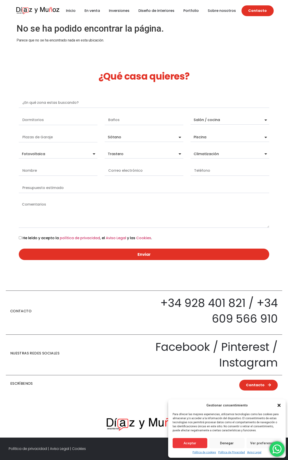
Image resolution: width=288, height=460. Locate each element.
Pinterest (245, 347)
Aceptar (190, 443)
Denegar (227, 443)
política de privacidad (80, 238)
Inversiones (119, 10)
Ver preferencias (264, 443)
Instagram (248, 363)
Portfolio (191, 10)
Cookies (143, 238)
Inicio (71, 10)
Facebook (182, 347)
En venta (92, 10)
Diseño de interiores (156, 10)
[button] (279, 405)
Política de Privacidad (231, 452)
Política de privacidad (28, 448)
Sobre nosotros (222, 10)
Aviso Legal (254, 452)
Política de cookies (204, 452)
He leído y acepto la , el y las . (87, 238)
